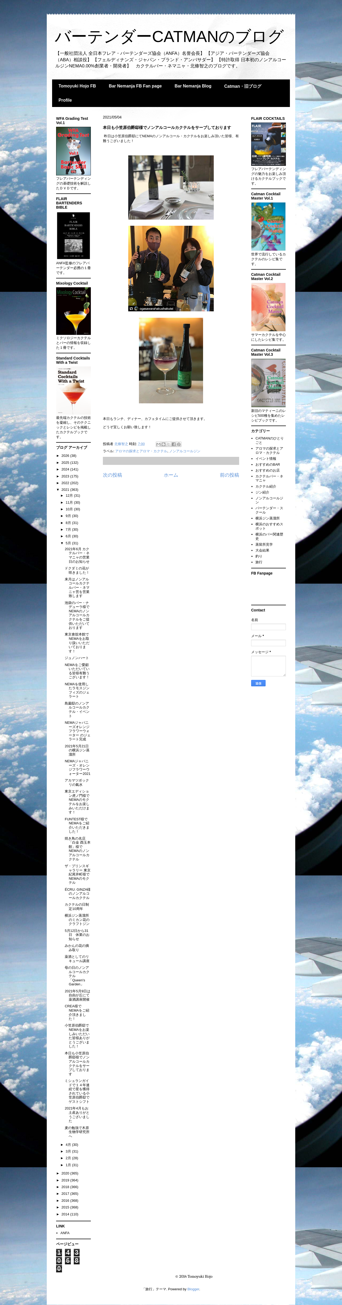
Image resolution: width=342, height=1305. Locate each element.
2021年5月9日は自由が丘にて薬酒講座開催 (77, 995)
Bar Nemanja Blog (192, 86)
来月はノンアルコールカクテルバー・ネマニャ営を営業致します (77, 587)
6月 (69, 536)
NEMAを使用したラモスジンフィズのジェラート (77, 690)
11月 (70, 502)
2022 (65, 483)
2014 (65, 1214)
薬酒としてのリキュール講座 (77, 959)
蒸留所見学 (264, 544)
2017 (65, 1194)
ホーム (171, 475)
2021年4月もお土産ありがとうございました (77, 1114)
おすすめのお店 (267, 470)
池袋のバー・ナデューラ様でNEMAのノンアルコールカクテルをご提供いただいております (77, 615)
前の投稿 (229, 475)
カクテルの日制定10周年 (77, 906)
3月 (69, 1151)
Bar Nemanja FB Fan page (135, 86)
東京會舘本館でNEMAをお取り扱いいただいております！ (77, 642)
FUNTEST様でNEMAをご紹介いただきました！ (77, 825)
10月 (70, 509)
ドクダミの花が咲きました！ (77, 570)
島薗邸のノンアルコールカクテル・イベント (77, 709)
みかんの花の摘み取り (77, 948)
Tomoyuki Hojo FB (77, 86)
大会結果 (262, 550)
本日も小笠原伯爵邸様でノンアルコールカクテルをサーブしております (77, 1063)
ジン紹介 (262, 492)
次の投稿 (112, 475)
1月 (69, 1165)
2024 (65, 469)
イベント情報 (265, 459)
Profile (65, 100)
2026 (65, 456)
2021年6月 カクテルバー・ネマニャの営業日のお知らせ (77, 555)
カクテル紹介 (265, 486)
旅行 (258, 562)
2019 (65, 1180)
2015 (65, 1207)
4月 (69, 1145)
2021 (65, 490)
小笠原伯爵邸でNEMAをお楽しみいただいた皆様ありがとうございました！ (77, 1035)
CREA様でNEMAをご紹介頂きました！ (77, 1012)
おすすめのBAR (267, 464)
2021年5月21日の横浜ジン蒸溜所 (77, 750)
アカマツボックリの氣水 (77, 782)
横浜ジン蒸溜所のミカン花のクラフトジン (77, 919)
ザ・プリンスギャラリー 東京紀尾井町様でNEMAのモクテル (78, 874)
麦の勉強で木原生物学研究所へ (77, 1132)
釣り (258, 556)
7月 (69, 529)
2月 (69, 1158)
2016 (65, 1201)
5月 (69, 543)
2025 (65, 463)
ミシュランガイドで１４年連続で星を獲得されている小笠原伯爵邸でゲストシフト (77, 1091)
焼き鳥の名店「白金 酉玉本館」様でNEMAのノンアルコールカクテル (78, 848)
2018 (65, 1187)
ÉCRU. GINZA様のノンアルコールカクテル (78, 893)
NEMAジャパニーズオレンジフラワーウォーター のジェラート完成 (78, 731)
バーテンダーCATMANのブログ (169, 36)
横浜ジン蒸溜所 (267, 518)
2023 (65, 476)
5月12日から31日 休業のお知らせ (77, 935)
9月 (69, 516)
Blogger (193, 1289)
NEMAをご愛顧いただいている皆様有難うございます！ (77, 671)
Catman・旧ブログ (242, 86)
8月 (69, 523)
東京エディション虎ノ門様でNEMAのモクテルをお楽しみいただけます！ (77, 801)
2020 (65, 1173)
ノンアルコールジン (184, 451)
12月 (70, 495)
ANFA (64, 1233)
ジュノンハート (77, 658)
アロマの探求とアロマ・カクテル (141, 451)
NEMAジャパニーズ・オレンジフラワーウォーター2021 (77, 767)
